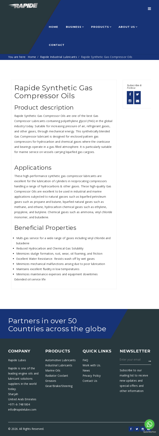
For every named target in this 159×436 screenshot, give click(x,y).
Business (73, 26)
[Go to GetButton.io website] (149, 432)
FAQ (85, 360)
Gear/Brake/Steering (59, 386)
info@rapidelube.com (22, 409)
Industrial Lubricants (58, 365)
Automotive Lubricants (60, 360)
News (86, 370)
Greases (50, 381)
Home (53, 26)
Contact (57, 44)
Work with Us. (92, 365)
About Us (127, 26)
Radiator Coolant (56, 375)
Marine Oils (52, 370)
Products (100, 26)
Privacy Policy (92, 375)
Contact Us (90, 381)
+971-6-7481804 (19, 404)
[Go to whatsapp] (149, 424)
